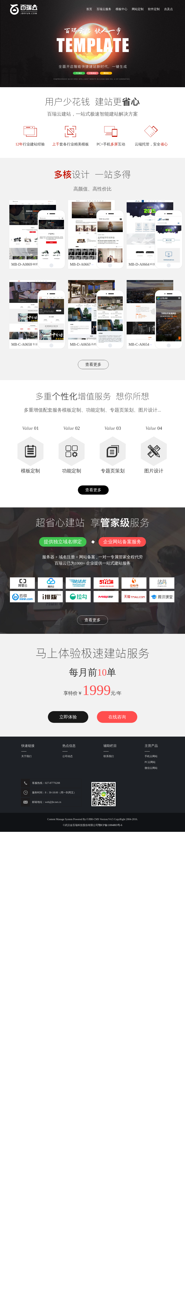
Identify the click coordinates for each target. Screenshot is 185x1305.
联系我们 (109, 756)
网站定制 (138, 9)
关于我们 (26, 756)
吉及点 (168, 9)
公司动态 (67, 756)
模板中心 (121, 9)
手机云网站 (151, 756)
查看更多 (93, 364)
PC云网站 (150, 762)
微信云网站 (151, 768)
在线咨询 (117, 717)
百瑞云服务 (104, 9)
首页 (89, 9)
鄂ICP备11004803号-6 (110, 825)
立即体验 (68, 717)
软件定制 (154, 9)
